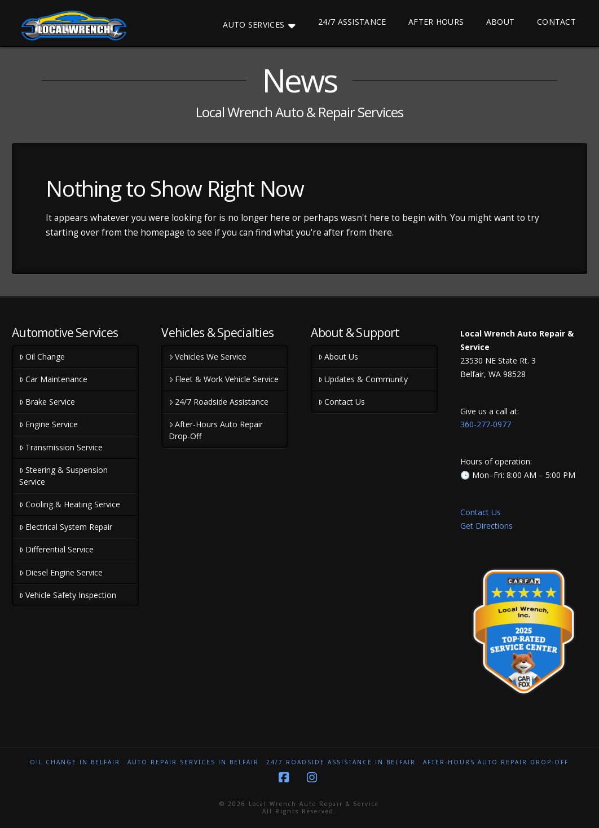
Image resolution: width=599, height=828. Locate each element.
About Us (338, 356)
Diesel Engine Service (61, 572)
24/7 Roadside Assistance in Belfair (341, 762)
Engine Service (48, 424)
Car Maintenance (53, 379)
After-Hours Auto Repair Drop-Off (216, 430)
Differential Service (56, 549)
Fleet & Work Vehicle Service (224, 379)
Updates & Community (363, 379)
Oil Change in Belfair (75, 762)
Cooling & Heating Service (69, 504)
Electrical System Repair (65, 526)
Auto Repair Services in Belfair (193, 762)
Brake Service (47, 401)
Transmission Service (61, 447)
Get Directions (486, 525)
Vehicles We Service (207, 356)
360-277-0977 (485, 424)
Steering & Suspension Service (63, 475)
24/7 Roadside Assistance (218, 401)
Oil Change (42, 356)
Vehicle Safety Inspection (67, 595)
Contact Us (341, 401)
